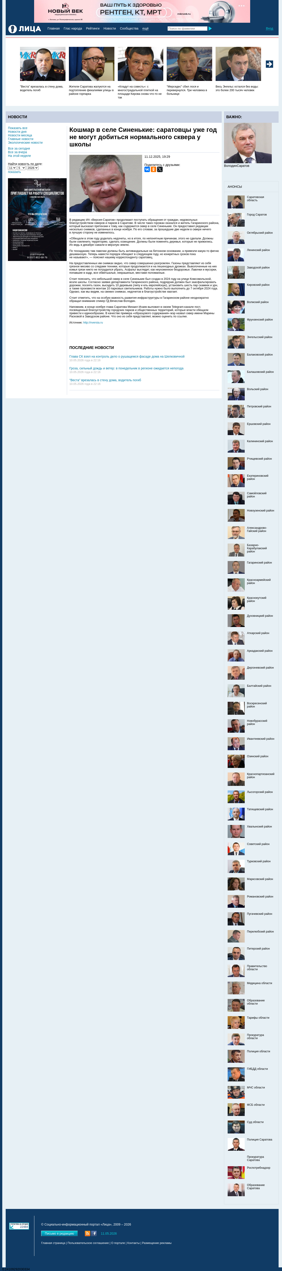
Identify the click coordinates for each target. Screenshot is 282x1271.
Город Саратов (257, 214)
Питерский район (258, 948)
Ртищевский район (259, 458)
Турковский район (259, 861)
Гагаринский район (259, 562)
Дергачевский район (260, 667)
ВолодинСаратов (236, 166)
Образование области (256, 1002)
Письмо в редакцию (59, 1233)
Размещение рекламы (157, 1243)
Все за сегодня (19, 148)
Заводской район (258, 267)
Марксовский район (260, 879)
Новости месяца (20, 135)
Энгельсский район (259, 337)
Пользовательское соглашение (88, 1243)
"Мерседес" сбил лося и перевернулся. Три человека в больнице (187, 90)
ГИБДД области (257, 1068)
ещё (145, 28)
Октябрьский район (260, 232)
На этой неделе (19, 156)
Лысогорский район (260, 792)
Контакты (133, 1243)
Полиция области (258, 1051)
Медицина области (259, 983)
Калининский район (260, 441)
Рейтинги (92, 28)
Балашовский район (260, 372)
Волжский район (258, 302)
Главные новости (20, 139)
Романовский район (260, 896)
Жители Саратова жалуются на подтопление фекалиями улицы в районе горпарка (91, 90)
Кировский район (258, 284)
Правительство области (257, 968)
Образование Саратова (256, 1186)
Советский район (258, 844)
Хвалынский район (259, 826)
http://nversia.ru (93, 322)
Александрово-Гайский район (257, 529)
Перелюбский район (260, 931)
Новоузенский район (260, 510)
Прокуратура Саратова (255, 1158)
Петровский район (259, 406)
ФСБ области (256, 1104)
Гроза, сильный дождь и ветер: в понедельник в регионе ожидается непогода (126, 368)
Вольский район (257, 389)
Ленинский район (258, 250)
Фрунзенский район (260, 319)
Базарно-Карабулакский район (257, 548)
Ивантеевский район (260, 738)
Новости (109, 28)
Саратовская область (255, 199)
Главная (54, 28)
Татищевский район (260, 809)
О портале (118, 1243)
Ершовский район (258, 424)
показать (14, 172)
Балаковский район (260, 354)
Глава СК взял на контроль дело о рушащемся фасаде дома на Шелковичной (126, 356)
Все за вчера (17, 152)
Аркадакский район (260, 650)
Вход (269, 28)
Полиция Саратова (259, 1139)
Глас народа (73, 28)
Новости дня (17, 131)
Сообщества (129, 28)
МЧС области (256, 1087)
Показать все (17, 128)
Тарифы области (258, 1017)
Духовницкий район (260, 615)
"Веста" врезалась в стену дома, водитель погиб (105, 380)
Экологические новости (25, 142)
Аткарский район (258, 633)
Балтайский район (259, 685)
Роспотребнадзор (258, 1167)
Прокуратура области (255, 1036)
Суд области (255, 1122)
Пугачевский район (259, 913)
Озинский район (257, 756)
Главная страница (53, 1243)
